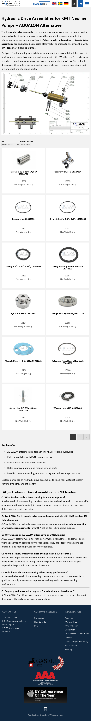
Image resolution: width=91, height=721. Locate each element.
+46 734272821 (9, 617)
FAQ (36, 625)
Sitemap (68, 649)
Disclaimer (70, 629)
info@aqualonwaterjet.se (14, 621)
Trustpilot (38, 3)
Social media (71, 645)
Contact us (39, 617)
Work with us (71, 621)
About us (69, 617)
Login (44, 3)
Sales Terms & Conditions (77, 633)
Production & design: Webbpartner (45, 714)
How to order (40, 621)
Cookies (68, 637)
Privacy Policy (71, 625)
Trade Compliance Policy (76, 641)
